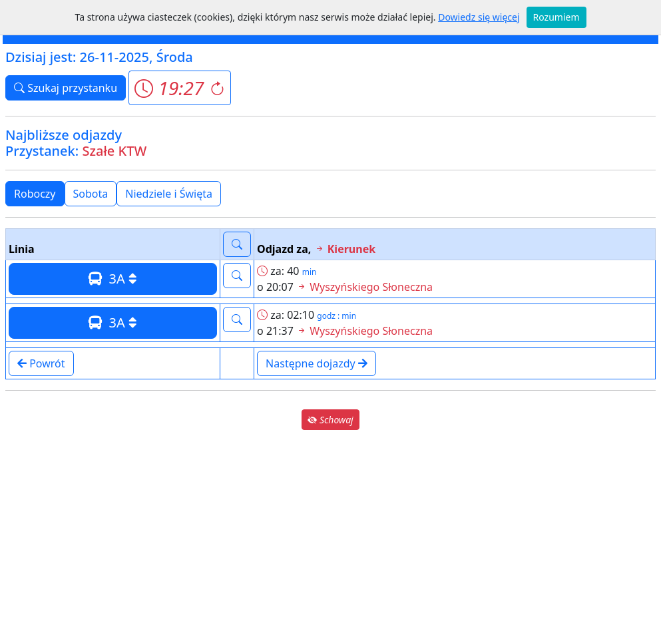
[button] (179, 88)
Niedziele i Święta (168, 193)
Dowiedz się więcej (478, 17)
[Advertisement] (330, 526)
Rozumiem (556, 17)
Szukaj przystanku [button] (65, 88)
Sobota (91, 193)
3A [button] (113, 279)
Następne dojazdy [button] (316, 363)
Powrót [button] (41, 363)
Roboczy (35, 193)
